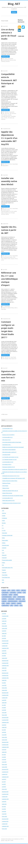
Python (3, 562)
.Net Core (7, 112)
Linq (3, 550)
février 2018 (4, 764)
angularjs (19, 603)
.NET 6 (13, 590)
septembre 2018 (5, 747)
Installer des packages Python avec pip (10, 490)
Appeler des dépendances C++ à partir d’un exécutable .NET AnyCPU (9, 138)
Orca (9, 212)
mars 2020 (4, 712)
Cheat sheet (4, 532)
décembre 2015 (5, 818)
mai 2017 (4, 784)
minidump (3, 61)
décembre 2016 (5, 791)
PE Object (13, 212)
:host (24, 592)
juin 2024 (4, 635)
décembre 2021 (5, 673)
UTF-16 (15, 258)
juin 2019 (4, 729)
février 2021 (4, 687)
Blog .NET (14, 4)
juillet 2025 (4, 621)
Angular (3, 515)
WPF (3, 582)
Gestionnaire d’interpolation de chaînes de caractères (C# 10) (14, 469)
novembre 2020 (5, 695)
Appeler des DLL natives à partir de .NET (9, 230)
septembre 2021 (5, 677)
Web (3, 580)
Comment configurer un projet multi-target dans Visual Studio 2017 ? (7, 330)
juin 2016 (4, 806)
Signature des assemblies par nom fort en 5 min (8, 376)
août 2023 (4, 650)
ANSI (14, 257)
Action (15, 596)
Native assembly (4, 212)
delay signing (9, 403)
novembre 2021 (5, 675)
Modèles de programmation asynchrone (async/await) (13, 447)
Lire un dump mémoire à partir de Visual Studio (8, 34)
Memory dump (13, 60)
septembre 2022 (5, 665)
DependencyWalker (5, 211)
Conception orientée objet (7, 535)
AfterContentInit (11, 598)
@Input (10, 594)
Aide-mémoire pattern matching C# (9, 452)
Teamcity (4, 570)
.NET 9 (18, 590)
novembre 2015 (5, 821)
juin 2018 (4, 754)
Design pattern (5, 540)
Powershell (4, 557)
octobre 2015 (4, 823)
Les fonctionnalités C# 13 (7, 428)
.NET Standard (4, 115)
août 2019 (4, 724)
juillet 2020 (4, 702)
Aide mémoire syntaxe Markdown (9, 449)
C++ (7, 164)
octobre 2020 (4, 697)
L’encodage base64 (6, 454)
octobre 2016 (4, 796)
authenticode (3, 403)
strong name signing (9, 404)
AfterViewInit (18, 598)
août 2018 (4, 749)
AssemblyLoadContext (5, 116)
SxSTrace (3, 214)
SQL (3, 565)
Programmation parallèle (7, 560)
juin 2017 (4, 781)
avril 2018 (4, 759)
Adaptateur (4, 598)
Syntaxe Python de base (7, 493)
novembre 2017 (5, 771)
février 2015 (4, 828)
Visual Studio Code (6, 577)
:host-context (5, 594)
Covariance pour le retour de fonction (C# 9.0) (11, 503)
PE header (10, 117)
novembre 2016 (5, 794)
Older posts (4, 414)
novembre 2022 (5, 663)
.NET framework (13, 113)
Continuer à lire (5, 56)
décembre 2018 (5, 742)
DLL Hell (11, 211)
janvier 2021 (4, 690)
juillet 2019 (4, 727)
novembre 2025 (5, 616)
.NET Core (7, 113)
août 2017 (4, 779)
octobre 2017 (4, 774)
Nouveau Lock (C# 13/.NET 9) (8, 434)
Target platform (5, 165)
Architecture (4, 518)
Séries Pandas (5, 485)
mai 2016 (4, 809)
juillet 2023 (4, 653)
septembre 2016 (5, 799)
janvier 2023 (4, 658)
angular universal (5, 605)
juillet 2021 (4, 680)
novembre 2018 (5, 744)
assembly (9, 115)
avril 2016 (4, 811)
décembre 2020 (5, 692)
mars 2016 (4, 813)
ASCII (2, 258)
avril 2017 (4, 786)
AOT (21, 605)
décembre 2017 (5, 769)
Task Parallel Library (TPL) (7, 567)
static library (3, 309)
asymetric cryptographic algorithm (9, 401)
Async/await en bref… (6, 444)
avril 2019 (4, 732)
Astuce (3, 520)
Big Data (4, 523)
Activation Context (6, 209)
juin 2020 (4, 705)
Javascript (4, 547)
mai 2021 (4, 682)
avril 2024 (4, 638)
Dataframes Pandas (6, 483)
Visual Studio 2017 (12, 358)
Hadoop (3, 542)
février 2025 (4, 626)
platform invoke (7, 258)
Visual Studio (10, 58)
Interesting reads (5, 545)
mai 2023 (4, 655)
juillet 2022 (4, 668)
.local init (4, 590)
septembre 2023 (5, 648)
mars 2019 (4, 734)
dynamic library (11, 307)
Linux (3, 552)
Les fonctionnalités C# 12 (7, 437)
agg (23, 598)
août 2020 (4, 700)
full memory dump (5, 60)
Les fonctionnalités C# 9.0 (7, 498)
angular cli (13, 603)
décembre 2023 (5, 640)
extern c (15, 307)
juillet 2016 (4, 804)
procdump (8, 61)
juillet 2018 (4, 752)
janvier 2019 (4, 739)
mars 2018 (4, 762)
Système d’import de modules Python (9, 480)
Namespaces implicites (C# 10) (8, 467)
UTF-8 (2, 260)
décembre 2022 (5, 660)
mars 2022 (4, 670)
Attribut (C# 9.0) (8, 500)
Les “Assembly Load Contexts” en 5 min (10, 457)
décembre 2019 (5, 717)
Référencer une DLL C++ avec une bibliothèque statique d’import (9, 278)
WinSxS (7, 214)
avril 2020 (4, 710)
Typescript (4, 572)
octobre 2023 (4, 645)
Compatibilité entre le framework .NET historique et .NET (9, 80)
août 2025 (4, 618)
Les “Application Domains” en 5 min (9, 459)
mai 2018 (4, 757)
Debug (6, 58)
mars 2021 (4, 685)
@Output (15, 594)
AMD (3, 603)
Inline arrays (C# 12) (6, 439)
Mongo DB (4, 555)
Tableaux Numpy (5, 488)
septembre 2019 (5, 722)
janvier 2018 (4, 767)
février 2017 (4, 789)
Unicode (12, 258)
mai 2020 (4, 707)
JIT (4, 117)
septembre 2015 (5, 826)
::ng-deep (19, 592)
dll (6, 307)
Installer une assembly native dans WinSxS (9, 181)
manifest (15, 211)
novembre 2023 (5, 643)
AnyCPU (16, 605)
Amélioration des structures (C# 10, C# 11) (10, 475)
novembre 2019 (5, 720)
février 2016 (4, 816)
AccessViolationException (7, 257)
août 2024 (4, 630)
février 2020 (4, 715)
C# (5, 164)
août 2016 (4, 801)
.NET (3, 58)
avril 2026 (4, 613)
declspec (4, 307)
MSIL (6, 117)
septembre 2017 (5, 776)
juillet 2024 (4, 633)
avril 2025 (4, 623)
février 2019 (4, 737)
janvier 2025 (4, 628)
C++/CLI (10, 164)
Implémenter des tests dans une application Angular (12, 495)
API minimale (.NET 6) (6, 464)
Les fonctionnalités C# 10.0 (7, 462)
